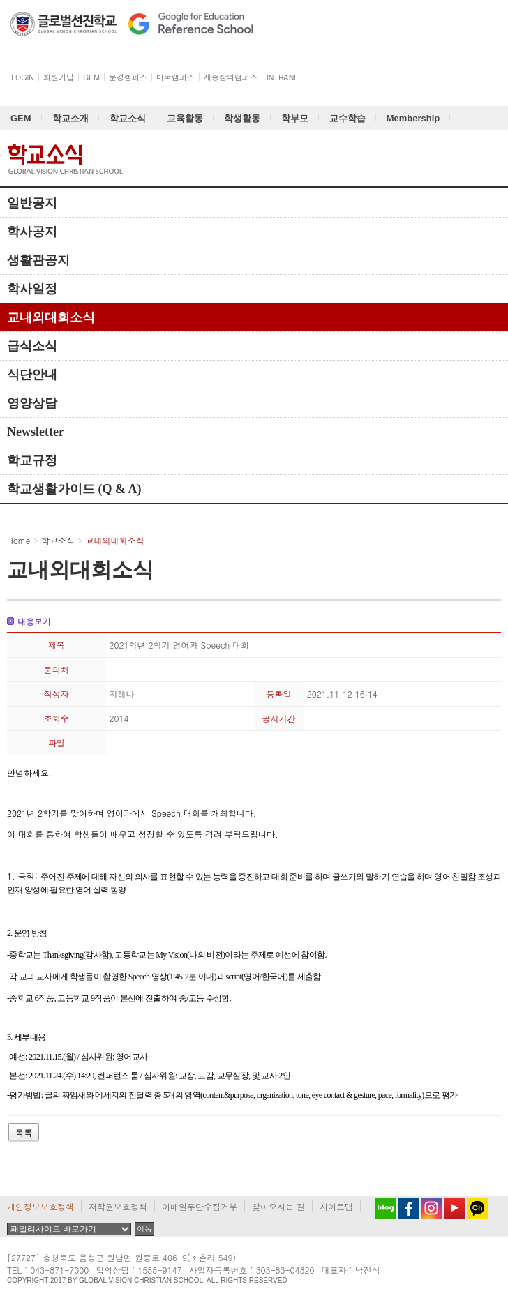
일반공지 (32, 203)
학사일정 (32, 289)
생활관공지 (38, 260)
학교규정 (32, 460)
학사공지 (32, 232)
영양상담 (32, 403)
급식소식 (32, 346)
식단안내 (32, 375)
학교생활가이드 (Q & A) (74, 489)
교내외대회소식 (51, 317)
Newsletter (35, 432)
